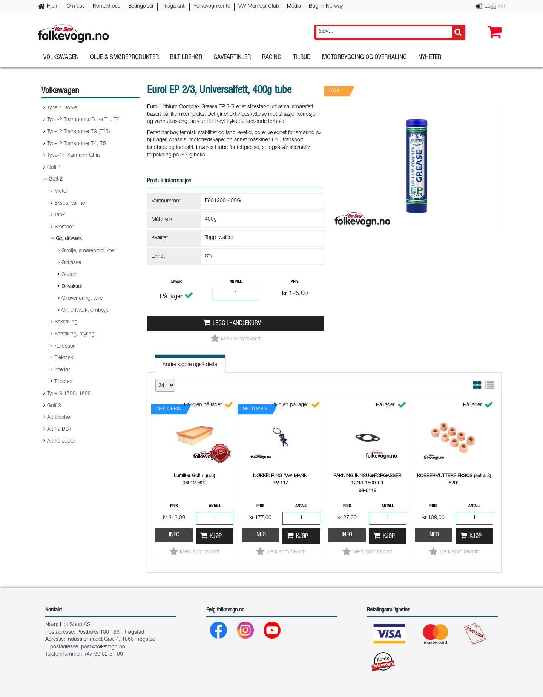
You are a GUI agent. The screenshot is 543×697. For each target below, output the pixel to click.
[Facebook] (219, 632)
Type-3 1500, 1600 (69, 394)
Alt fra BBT (59, 429)
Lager (176, 282)
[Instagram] (245, 632)
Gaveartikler (232, 60)
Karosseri (64, 346)
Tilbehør (63, 381)
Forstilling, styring (74, 334)
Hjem (53, 6)
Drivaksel (71, 287)
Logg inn (495, 6)
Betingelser (140, 6)
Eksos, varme (69, 203)
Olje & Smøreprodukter (124, 60)
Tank (59, 215)
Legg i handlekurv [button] (237, 323)
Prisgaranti (173, 6)
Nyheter (429, 60)
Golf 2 (56, 179)
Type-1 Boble (62, 108)
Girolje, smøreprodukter (88, 251)
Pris (295, 282)
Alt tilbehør (59, 417)
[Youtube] (272, 632)
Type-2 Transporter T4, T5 (76, 144)
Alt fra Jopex (61, 441)
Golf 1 (54, 167)
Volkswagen (61, 60)
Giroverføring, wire (82, 298)
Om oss (76, 6)
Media (294, 6)
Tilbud (302, 60)
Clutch (69, 274)
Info (174, 535)
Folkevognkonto (211, 6)
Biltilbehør (186, 60)
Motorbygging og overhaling (364, 60)
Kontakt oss (106, 6)
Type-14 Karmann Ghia (73, 155)
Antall (236, 282)
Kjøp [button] (216, 536)
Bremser (63, 227)
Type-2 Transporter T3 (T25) (78, 132)
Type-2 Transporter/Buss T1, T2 (83, 120)
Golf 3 (54, 406)
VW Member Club (258, 6)
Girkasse (71, 263)
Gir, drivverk (69, 239)
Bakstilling (66, 322)
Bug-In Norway (326, 6)
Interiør (62, 370)
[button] (492, 25)
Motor (61, 191)
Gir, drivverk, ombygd (85, 310)
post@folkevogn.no (103, 647)
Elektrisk (63, 358)
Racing (271, 60)
